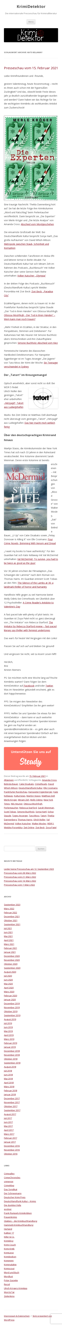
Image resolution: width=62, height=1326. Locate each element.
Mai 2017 (8, 1126)
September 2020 (12, 967)
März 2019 (9, 1039)
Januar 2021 (10, 952)
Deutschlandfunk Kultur (30, 787)
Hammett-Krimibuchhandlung (18, 1224)
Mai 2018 (8, 1078)
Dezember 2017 (12, 1098)
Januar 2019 (10, 1047)
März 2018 (9, 1086)
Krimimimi (9, 1260)
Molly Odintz (36, 799)
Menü (31, 21)
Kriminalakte (10, 1264)
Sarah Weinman (46, 807)
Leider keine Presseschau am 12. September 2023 (29, 869)
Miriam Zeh (23, 799)
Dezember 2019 (12, 1003)
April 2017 (9, 1130)
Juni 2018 (8, 1074)
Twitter (49, 685)
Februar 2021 (10, 948)
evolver (8, 1209)
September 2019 (12, 1015)
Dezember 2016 (12, 1145)
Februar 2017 (10, 1137)
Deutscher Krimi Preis (14, 1197)
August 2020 (10, 971)
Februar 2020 (10, 995)
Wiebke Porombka (13, 827)
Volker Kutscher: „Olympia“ (31, 275)
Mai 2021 (8, 936)
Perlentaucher (11, 807)
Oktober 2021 (10, 920)
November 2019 (12, 1007)
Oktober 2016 (10, 1153)
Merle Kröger (10, 799)
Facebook (28, 685)
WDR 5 (50, 823)
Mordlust (8, 1276)
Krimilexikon (10, 1256)
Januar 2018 (10, 1094)
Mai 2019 (8, 1031)
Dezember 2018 (12, 1050)
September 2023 (12, 904)
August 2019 (10, 1019)
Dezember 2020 (12, 956)
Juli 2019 (8, 1023)
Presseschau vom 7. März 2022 (19, 884)
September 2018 (12, 1062)
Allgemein (9, 780)
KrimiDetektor (31, 6)
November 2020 (12, 959)
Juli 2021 (8, 928)
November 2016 (12, 1149)
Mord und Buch (11, 1272)
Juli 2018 (8, 1070)
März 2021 (9, 944)
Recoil (7, 1284)
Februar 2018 (10, 1090)
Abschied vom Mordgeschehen (37, 224)
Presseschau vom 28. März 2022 (20, 872)
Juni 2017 (8, 1122)
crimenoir (8, 1181)
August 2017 (10, 1114)
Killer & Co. (9, 1236)
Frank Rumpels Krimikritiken (18, 1213)
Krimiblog (8, 1240)
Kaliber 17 (9, 1232)
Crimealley (9, 1173)
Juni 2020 (8, 979)
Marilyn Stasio (33, 795)
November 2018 (12, 1054)
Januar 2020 (10, 999)
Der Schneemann (12, 1193)
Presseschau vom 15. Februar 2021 (31, 68)
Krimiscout (9, 1268)
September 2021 (12, 924)
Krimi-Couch (10, 1244)
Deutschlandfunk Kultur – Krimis (20, 1201)
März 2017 (9, 1134)
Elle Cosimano (50, 787)
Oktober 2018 (10, 1058)
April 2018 (9, 1082)
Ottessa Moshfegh (33, 803)
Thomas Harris (25, 819)
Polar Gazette (11, 1280)
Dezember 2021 (12, 916)
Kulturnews (19, 795)
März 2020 (9, 991)
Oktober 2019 (10, 1011)
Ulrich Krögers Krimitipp (15, 1288)
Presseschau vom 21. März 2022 (20, 876)
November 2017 (12, 1102)
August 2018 (10, 1066)
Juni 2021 (8, 932)
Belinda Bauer (11, 783)
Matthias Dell (48, 795)
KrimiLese (9, 1252)
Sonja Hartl (41, 811)
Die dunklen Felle (12, 1205)
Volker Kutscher (23, 823)
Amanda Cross (49, 780)
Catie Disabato (26, 783)
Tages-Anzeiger (20, 815)
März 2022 (9, 908)
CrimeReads (41, 783)
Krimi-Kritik (9, 1248)
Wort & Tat (9, 1292)
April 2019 (9, 1035)
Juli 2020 (8, 975)
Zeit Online (28, 827)
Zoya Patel (51, 827)
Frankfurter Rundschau (15, 791)
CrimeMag (9, 1185)
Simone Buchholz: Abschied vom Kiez (38, 342)
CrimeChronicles (12, 1177)
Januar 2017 (10, 1141)
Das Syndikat (10, 1189)
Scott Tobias (10, 811)
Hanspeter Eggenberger (40, 791)
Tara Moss (34, 815)
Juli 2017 (8, 1118)
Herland (8, 1228)
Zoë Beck (40, 827)
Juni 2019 (8, 1027)
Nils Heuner (17, 803)
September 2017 (12, 1110)
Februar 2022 (10, 912)
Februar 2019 (10, 1043)
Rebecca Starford (28, 807)
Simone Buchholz (26, 811)
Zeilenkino (9, 1296)
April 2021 (9, 940)
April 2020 (9, 987)
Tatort (43, 815)
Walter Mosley (39, 823)
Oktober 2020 (10, 963)
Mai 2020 (8, 983)
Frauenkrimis (10, 1217)
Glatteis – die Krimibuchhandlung (20, 1221)
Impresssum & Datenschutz (17, 1316)
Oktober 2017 (10, 1106)
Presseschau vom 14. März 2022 (20, 880)
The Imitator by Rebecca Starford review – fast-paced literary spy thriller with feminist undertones (30, 626)
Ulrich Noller (39, 819)
